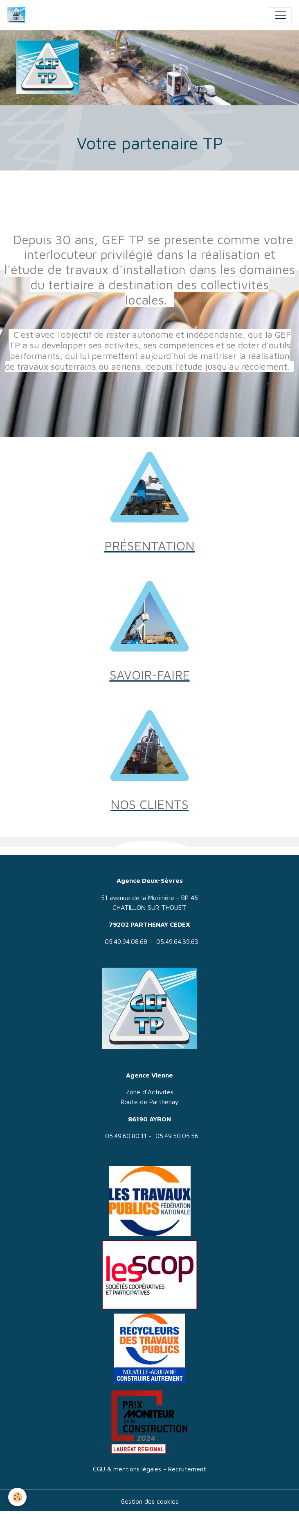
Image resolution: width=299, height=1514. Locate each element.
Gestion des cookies (149, 1501)
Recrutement (187, 1469)
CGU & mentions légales (127, 1469)
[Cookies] (17, 1497)
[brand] (18, 15)
